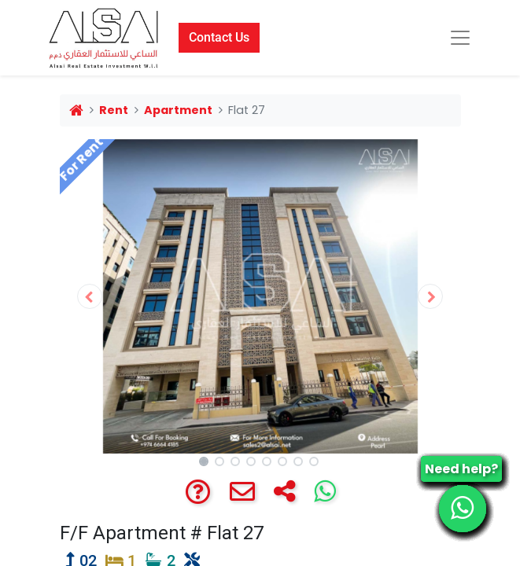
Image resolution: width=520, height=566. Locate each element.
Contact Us (219, 37)
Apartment (178, 110)
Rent (113, 110)
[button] (90, 296)
